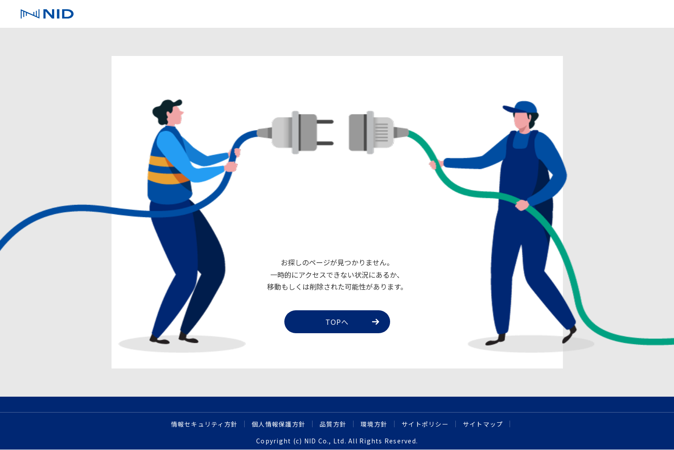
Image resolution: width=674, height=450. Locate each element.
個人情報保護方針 (278, 424)
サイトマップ (483, 424)
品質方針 (333, 424)
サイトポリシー (425, 424)
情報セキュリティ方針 (204, 424)
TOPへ (352, 321)
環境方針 (374, 424)
